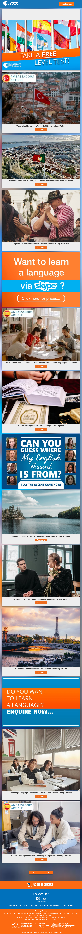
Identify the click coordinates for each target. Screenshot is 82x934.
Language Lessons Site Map (32, 919)
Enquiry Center (41, 911)
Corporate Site (46, 919)
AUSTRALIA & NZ (15, 905)
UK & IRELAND (54, 905)
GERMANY (35, 905)
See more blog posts (41, 873)
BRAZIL (26, 905)
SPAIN (44, 905)
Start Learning (66, 4)
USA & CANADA (67, 905)
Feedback (55, 919)
